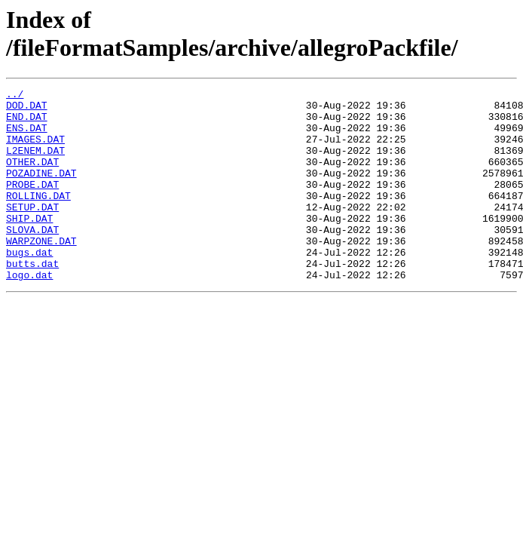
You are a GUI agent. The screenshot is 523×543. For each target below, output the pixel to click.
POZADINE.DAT (41, 191)
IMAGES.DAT (35, 150)
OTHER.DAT (32, 177)
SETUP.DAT (32, 231)
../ (14, 96)
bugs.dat (29, 286)
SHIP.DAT (29, 245)
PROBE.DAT (32, 204)
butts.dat (32, 299)
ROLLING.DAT (38, 218)
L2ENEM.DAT (35, 163)
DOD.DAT (26, 109)
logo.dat (29, 313)
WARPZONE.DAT (41, 272)
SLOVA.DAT (32, 258)
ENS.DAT (26, 136)
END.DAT (26, 123)
